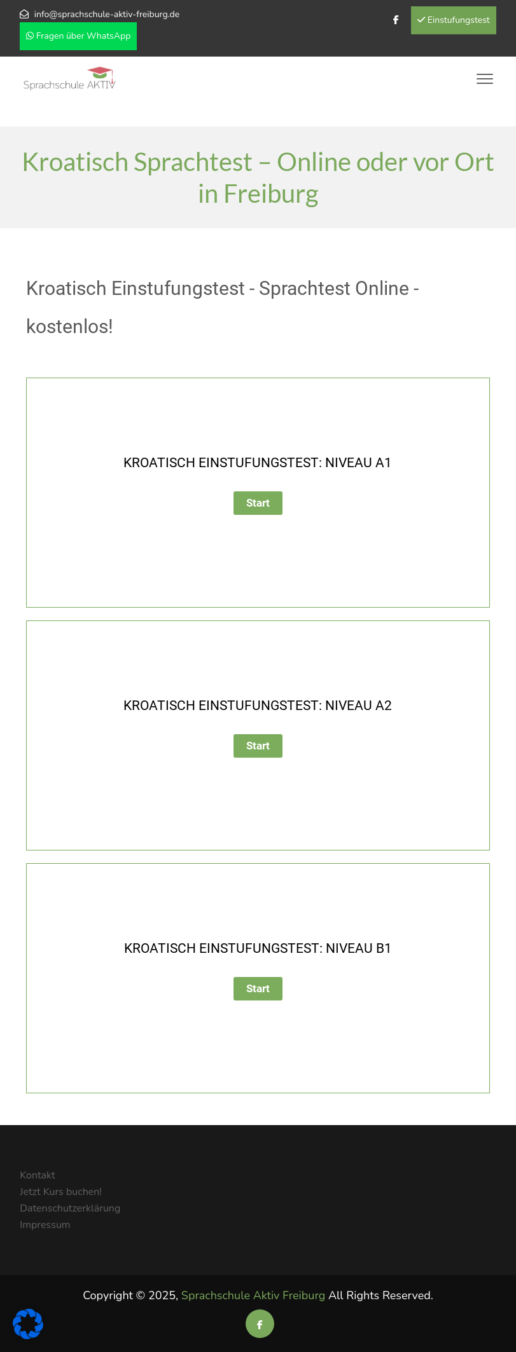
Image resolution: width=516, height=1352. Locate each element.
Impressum (45, 1225)
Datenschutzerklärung (70, 1208)
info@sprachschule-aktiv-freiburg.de (106, 14)
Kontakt (37, 1175)
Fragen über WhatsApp (78, 36)
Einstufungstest (453, 20)
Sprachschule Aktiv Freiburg (253, 1295)
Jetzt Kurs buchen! (61, 1192)
